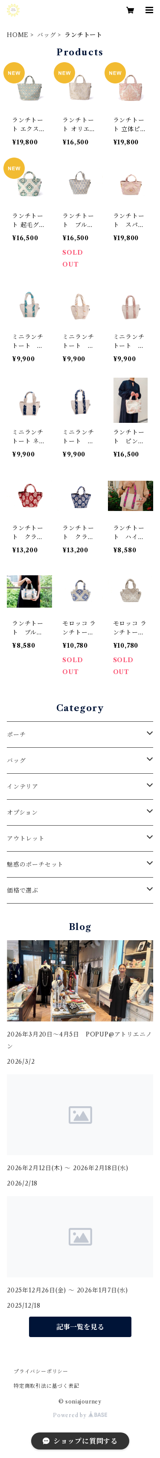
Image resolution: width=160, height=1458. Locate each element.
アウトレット (26, 838)
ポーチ (16, 734)
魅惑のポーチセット (35, 864)
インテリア (22, 786)
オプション (22, 812)
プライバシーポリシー (41, 1371)
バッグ (46, 35)
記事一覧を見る (80, 1327)
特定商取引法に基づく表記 (46, 1386)
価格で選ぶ (22, 890)
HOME (18, 35)
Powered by (80, 1415)
